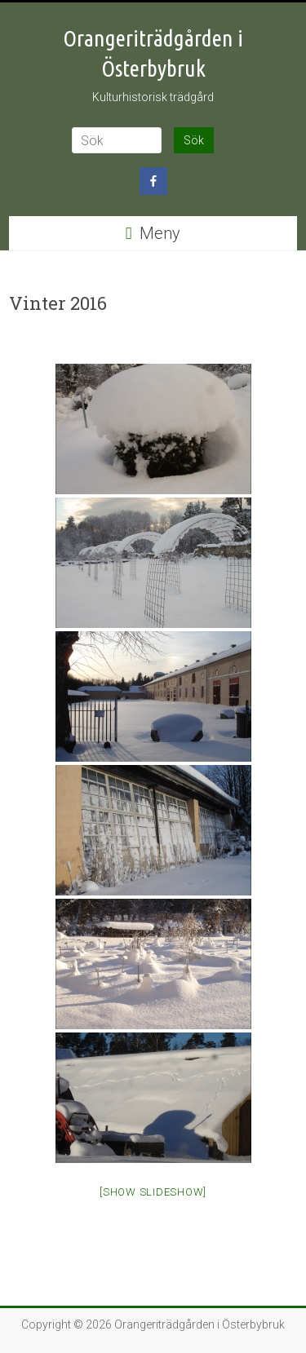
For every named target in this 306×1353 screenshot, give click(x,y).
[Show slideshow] (153, 1192)
